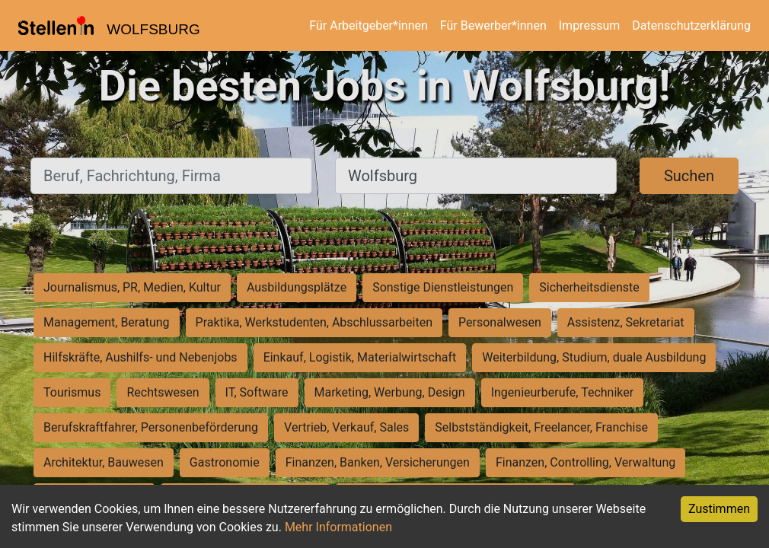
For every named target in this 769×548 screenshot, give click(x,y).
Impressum (590, 25)
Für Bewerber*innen (493, 25)
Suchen (689, 176)
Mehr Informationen (338, 527)
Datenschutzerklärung (691, 25)
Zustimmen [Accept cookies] (719, 509)
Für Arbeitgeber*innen (368, 25)
